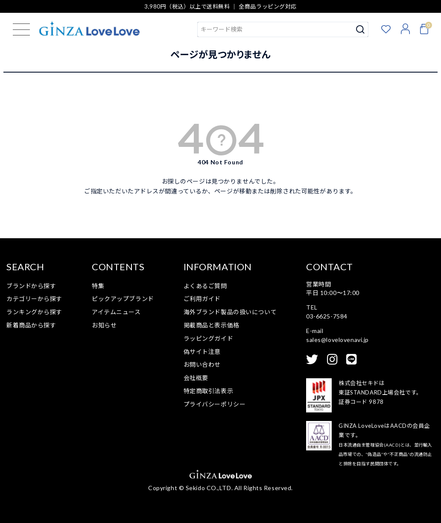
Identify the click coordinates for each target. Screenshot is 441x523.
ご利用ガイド (202, 298)
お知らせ (104, 325)
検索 (360, 29)
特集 (98, 285)
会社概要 (196, 377)
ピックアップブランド (123, 298)
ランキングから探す (34, 312)
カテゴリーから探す (34, 298)
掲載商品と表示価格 (211, 325)
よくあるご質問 (205, 285)
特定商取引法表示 (208, 390)
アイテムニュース (116, 312)
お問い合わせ (202, 364)
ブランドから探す (31, 285)
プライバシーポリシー (215, 404)
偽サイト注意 (202, 351)
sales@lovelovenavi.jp (337, 339)
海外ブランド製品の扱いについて (230, 312)
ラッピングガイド (208, 338)
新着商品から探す (31, 325)
